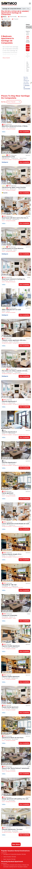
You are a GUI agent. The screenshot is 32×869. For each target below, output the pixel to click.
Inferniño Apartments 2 (9, 401)
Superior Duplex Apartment (10, 676)
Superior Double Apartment (11, 646)
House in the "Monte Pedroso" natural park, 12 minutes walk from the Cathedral (15, 769)
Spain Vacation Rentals (9, 859)
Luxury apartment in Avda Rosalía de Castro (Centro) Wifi (16, 524)
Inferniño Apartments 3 (9, 432)
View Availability (24, 131)
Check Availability (28, 48)
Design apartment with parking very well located (15, 799)
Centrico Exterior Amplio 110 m (11, 554)
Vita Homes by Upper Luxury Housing (14, 187)
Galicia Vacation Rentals (9, 856)
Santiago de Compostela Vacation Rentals (14, 854)
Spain (24, 8)
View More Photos (6, 23)
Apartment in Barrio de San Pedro (13, 737)
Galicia (29, 8)
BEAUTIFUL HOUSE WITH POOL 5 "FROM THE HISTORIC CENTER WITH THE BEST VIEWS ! (16, 866)
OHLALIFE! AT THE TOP (9, 585)
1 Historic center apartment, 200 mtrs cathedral (14, 341)
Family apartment (7, 493)
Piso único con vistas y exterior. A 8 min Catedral (14, 371)
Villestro (14, 618)
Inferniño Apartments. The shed (12, 829)
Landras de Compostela (9, 615)
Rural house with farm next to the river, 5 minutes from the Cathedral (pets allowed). (15, 218)
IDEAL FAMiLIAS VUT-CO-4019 (11, 309)
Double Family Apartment (10, 707)
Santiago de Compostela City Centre (20, 373)
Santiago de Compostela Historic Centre (21, 343)
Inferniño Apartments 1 (9, 462)
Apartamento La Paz (8, 156)
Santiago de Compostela (10, 129)
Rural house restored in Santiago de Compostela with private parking (13, 279)
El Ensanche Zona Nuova (18, 159)
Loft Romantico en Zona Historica (12, 248)
